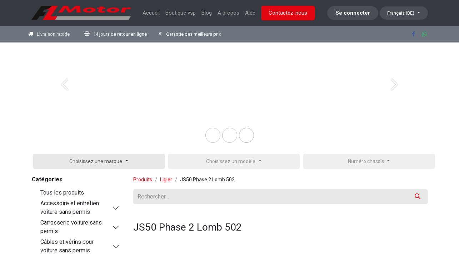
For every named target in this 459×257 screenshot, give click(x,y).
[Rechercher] (417, 196)
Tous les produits (62, 192)
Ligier (166, 179)
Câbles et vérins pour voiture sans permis (67, 246)
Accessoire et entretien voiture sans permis (69, 207)
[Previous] (65, 96)
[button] (99, 161)
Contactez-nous (288, 13)
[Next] (394, 96)
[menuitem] (151, 13)
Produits (142, 179)
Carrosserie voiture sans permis (71, 227)
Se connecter (352, 13)
